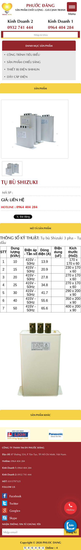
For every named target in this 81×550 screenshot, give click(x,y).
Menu (72, 11)
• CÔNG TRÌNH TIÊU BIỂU (22, 54)
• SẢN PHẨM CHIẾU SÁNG (22, 61)
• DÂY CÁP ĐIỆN (16, 76)
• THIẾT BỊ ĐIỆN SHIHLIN (22, 69)
